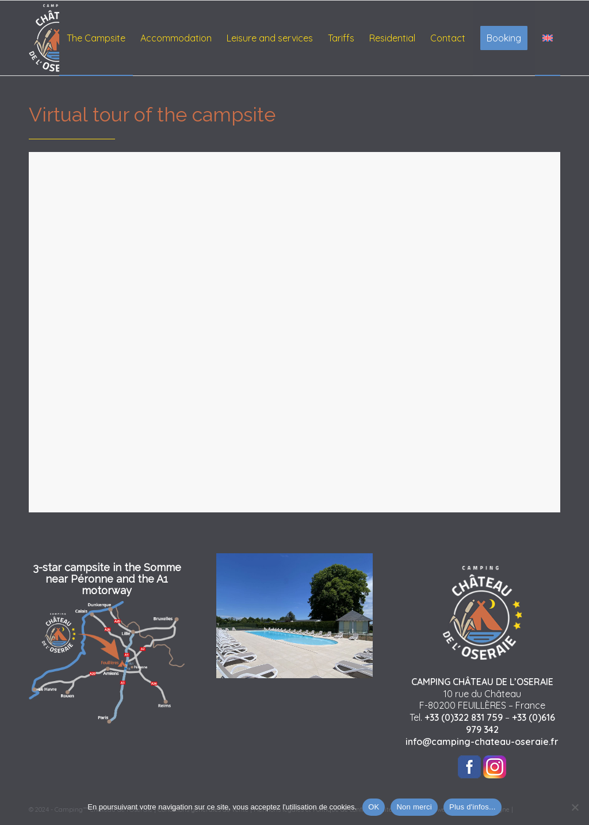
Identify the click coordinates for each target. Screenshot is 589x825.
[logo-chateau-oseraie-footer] (57, 38)
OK (373, 807)
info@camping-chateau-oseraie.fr (482, 741)
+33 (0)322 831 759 (463, 717)
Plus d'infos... (472, 807)
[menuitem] (96, 38)
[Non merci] (574, 807)
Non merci (414, 807)
